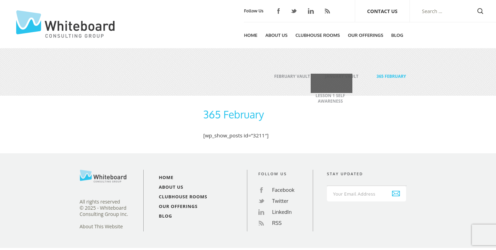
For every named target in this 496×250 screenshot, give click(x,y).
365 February (391, 73)
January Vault (342, 73)
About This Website (101, 226)
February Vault (292, 73)
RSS (327, 11)
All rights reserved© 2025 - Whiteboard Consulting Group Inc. (104, 208)
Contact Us (382, 11)
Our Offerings (365, 35)
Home (250, 35)
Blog (397, 35)
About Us (276, 35)
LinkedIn (311, 11)
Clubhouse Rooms (318, 35)
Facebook (278, 11)
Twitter (294, 11)
